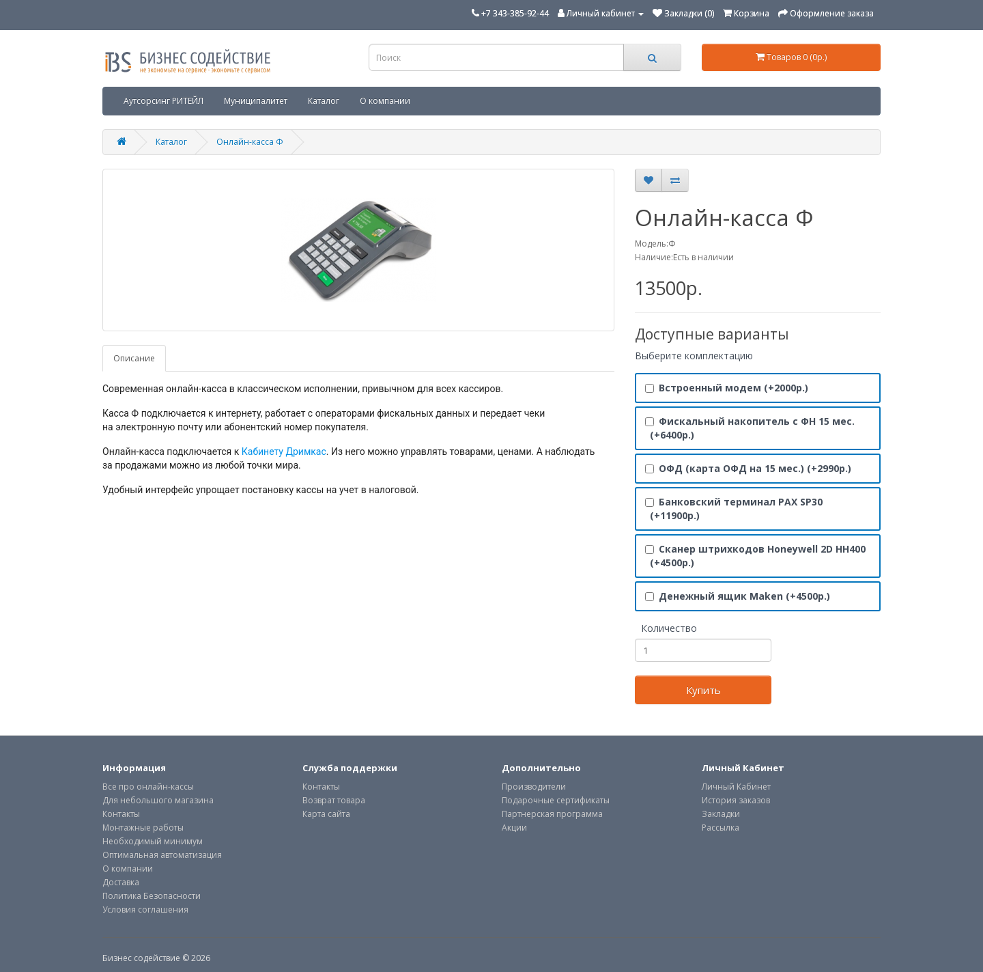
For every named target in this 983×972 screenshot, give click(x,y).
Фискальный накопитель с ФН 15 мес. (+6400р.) (750, 428)
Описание (134, 358)
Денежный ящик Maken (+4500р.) (737, 595)
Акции (514, 827)
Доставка (120, 882)
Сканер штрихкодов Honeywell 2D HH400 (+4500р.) (755, 555)
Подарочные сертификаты (556, 800)
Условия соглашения (145, 909)
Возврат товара (333, 800)
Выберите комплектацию (694, 355)
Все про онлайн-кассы (148, 786)
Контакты (121, 814)
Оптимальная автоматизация (162, 855)
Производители (534, 786)
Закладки (721, 814)
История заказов (736, 800)
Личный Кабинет (736, 786)
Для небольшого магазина (158, 800)
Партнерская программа (552, 814)
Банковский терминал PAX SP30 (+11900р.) (734, 508)
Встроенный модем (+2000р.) (726, 387)
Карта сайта (326, 814)
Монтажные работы (143, 827)
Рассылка (720, 827)
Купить (703, 690)
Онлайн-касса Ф (249, 142)
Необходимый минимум (152, 841)
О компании (385, 101)
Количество (669, 628)
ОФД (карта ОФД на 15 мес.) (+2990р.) (748, 468)
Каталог (323, 101)
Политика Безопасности (151, 896)
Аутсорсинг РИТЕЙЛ (163, 101)
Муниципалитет (255, 101)
